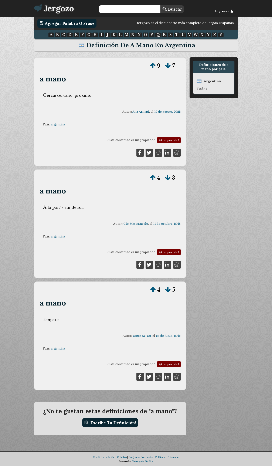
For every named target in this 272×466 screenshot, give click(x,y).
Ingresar (224, 11)
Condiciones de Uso (104, 457)
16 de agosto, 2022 (167, 111)
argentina (58, 124)
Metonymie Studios (142, 461)
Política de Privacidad (167, 457)
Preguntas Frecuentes (141, 457)
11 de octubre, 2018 (167, 223)
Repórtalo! (169, 140)
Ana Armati (140, 111)
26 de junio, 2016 (168, 335)
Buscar (172, 9)
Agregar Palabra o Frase (67, 23)
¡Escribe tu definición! (110, 422)
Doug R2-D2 (142, 335)
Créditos (122, 457)
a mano (53, 79)
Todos (202, 89)
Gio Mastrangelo (135, 223)
